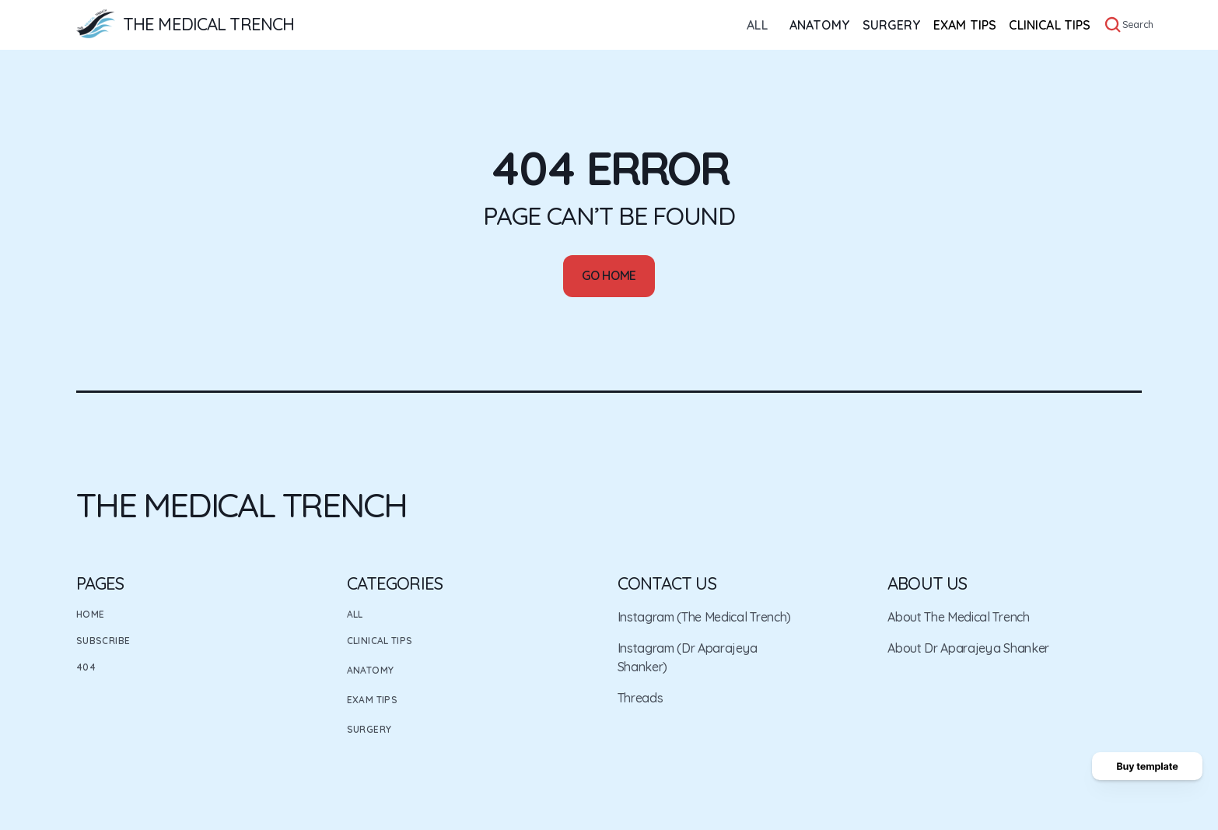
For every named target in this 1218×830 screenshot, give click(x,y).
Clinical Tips (380, 640)
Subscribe (103, 640)
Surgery (369, 729)
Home (90, 614)
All (355, 614)
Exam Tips (372, 700)
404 (86, 667)
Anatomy (370, 670)
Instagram (646, 617)
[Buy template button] (1147, 766)
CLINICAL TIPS (1049, 25)
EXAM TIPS (964, 25)
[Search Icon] (1113, 25)
